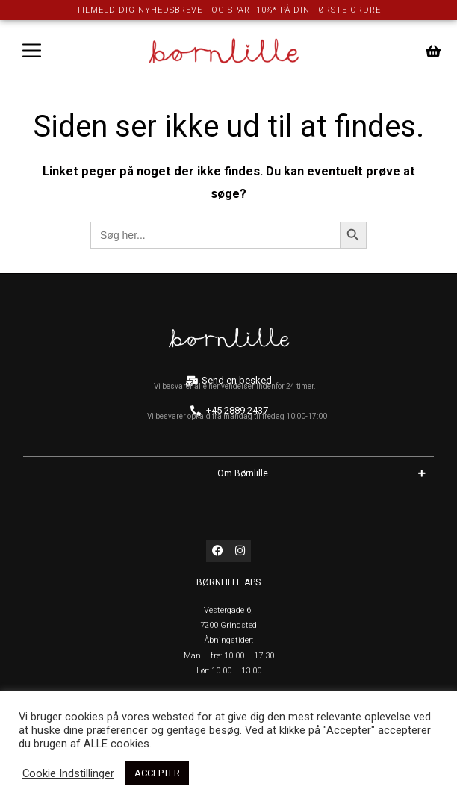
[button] (32, 51)
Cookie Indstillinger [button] (68, 773)
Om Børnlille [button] (325, 473)
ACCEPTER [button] (157, 773)
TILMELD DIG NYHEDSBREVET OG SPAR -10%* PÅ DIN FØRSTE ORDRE (228, 10)
